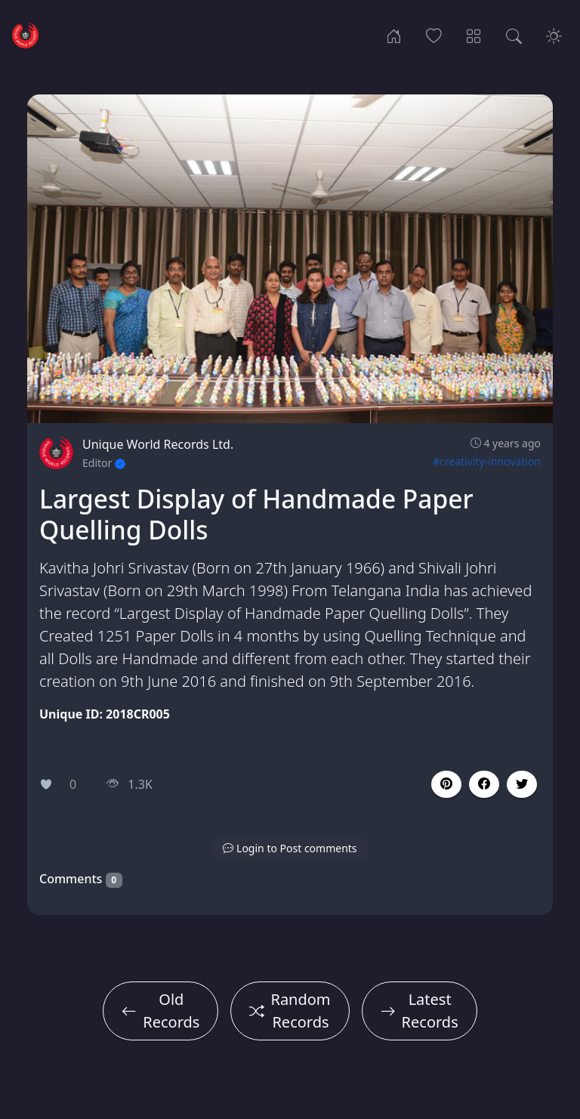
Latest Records (419, 1010)
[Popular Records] (434, 35)
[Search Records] (514, 35)
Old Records (160, 1010)
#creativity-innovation (487, 461)
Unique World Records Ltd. (157, 444)
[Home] (394, 35)
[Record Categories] (474, 35)
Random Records (289, 1010)
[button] (484, 784)
